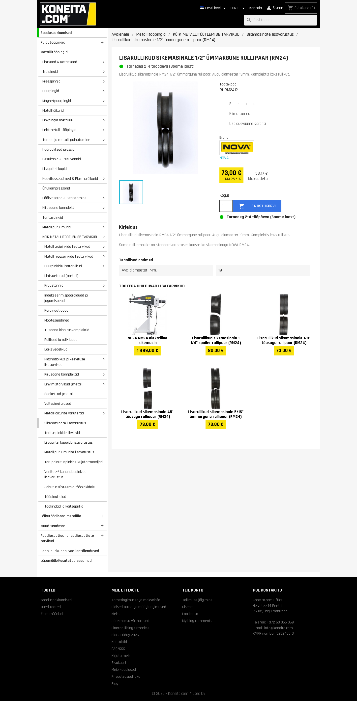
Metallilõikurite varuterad (64, 413)
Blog (115, 683)
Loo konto (190, 613)
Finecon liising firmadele (130, 627)
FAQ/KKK (118, 648)
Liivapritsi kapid (54, 168)
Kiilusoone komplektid (61, 374)
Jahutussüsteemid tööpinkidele (69, 487)
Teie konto (192, 590)
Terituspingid (52, 217)
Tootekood (228, 84)
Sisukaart (119, 662)
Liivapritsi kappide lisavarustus (68, 442)
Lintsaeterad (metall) (61, 275)
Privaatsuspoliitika (126, 676)
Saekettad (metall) (59, 393)
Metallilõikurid (53, 110)
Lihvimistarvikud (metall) (64, 384)
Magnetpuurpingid (56, 100)
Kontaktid (119, 641)
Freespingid (51, 81)
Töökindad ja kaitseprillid (63, 506)
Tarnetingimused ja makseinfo (136, 599)
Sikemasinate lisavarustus (65, 423)
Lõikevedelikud (55, 349)
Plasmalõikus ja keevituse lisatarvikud (64, 362)
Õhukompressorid (56, 188)
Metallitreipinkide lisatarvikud (67, 246)
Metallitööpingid (54, 52)
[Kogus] (226, 206)
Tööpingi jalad (55, 496)
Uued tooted (51, 606)
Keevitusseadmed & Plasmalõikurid (70, 178)
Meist (116, 613)
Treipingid (50, 71)
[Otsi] (280, 20)
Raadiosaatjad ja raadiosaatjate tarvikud (67, 538)
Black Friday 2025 (125, 634)
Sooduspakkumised (56, 32)
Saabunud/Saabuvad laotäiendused (69, 550)
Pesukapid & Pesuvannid (61, 159)
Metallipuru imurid (56, 227)
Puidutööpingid (52, 42)
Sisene (187, 606)
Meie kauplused (124, 669)
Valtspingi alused (57, 403)
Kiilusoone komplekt (58, 207)
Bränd (224, 137)
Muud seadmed (52, 525)
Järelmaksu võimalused (130, 620)
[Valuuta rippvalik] (238, 8)
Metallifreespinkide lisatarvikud (68, 256)
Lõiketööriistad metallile (60, 515)
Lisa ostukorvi (257, 206)
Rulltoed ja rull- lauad (61, 339)
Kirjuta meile (121, 655)
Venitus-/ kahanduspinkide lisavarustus (65, 474)
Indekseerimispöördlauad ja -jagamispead (67, 298)
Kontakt (256, 8)
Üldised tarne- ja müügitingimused (139, 606)
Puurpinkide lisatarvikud (63, 266)
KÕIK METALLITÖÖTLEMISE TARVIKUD (69, 236)
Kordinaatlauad (56, 310)
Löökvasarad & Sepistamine (64, 197)
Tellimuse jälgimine (197, 599)
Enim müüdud (52, 613)
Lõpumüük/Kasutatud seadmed (66, 560)
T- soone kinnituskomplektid (66, 329)
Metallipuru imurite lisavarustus (69, 452)
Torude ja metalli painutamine (66, 139)
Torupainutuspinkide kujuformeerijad (73, 461)
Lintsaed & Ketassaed (59, 61)
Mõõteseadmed (56, 320)
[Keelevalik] (214, 8)
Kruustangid (53, 285)
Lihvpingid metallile (57, 120)
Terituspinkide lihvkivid (62, 432)
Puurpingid (50, 90)
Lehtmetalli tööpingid (59, 129)
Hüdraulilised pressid (58, 149)
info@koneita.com (278, 627)
